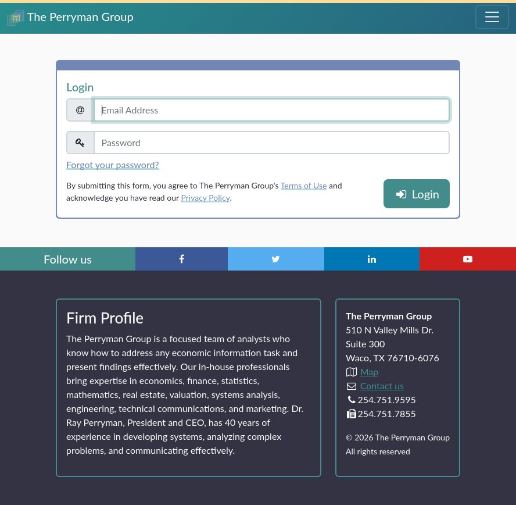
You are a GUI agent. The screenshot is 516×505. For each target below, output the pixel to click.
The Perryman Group (70, 17)
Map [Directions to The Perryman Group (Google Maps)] (369, 371)
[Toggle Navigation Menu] (492, 17)
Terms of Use (304, 185)
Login (416, 194)
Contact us (382, 385)
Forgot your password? (112, 164)
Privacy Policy (205, 197)
